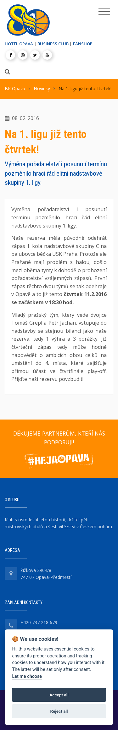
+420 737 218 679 (38, 622)
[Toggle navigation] (104, 11)
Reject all (59, 711)
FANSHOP (83, 44)
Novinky (42, 88)
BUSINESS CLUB (53, 44)
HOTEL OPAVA (19, 44)
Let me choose (27, 676)
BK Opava (15, 88)
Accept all (59, 694)
